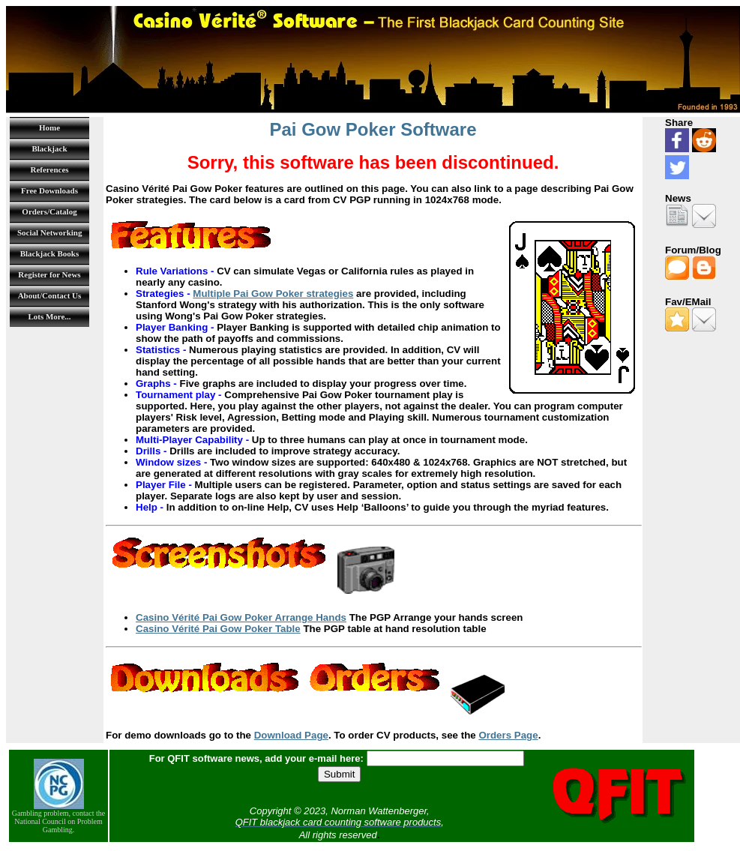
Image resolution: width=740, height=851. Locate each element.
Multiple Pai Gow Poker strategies (273, 293)
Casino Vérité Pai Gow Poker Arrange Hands (241, 617)
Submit (339, 774)
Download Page (291, 735)
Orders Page (508, 735)
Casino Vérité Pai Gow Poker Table (218, 628)
